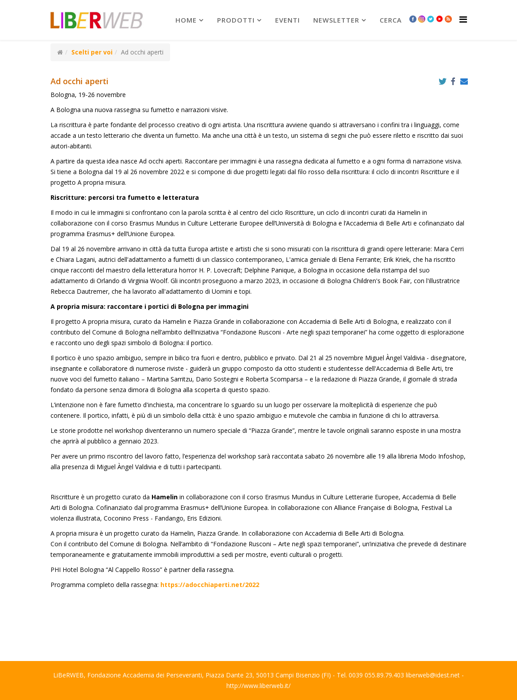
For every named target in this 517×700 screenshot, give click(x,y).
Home (186, 20)
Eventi (287, 20)
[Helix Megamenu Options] (463, 19)
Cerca (391, 20)
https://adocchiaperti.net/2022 (209, 584)
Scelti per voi (92, 52)
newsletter (336, 20)
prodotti (236, 20)
